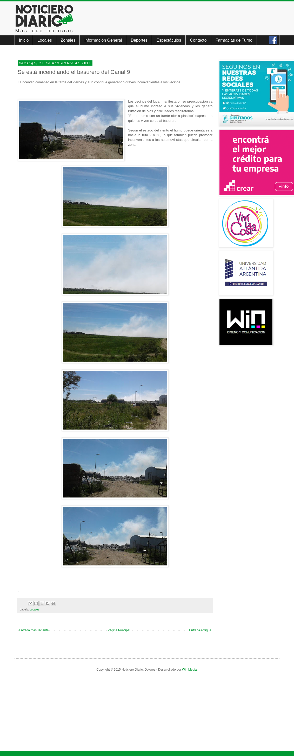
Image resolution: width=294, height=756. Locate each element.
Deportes (139, 40)
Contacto (198, 40)
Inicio (24, 40)
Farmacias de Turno (234, 40)
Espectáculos (168, 40)
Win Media (189, 669)
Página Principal (119, 630)
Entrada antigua (200, 630)
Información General (103, 40)
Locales (44, 40)
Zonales (68, 40)
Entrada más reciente (34, 630)
